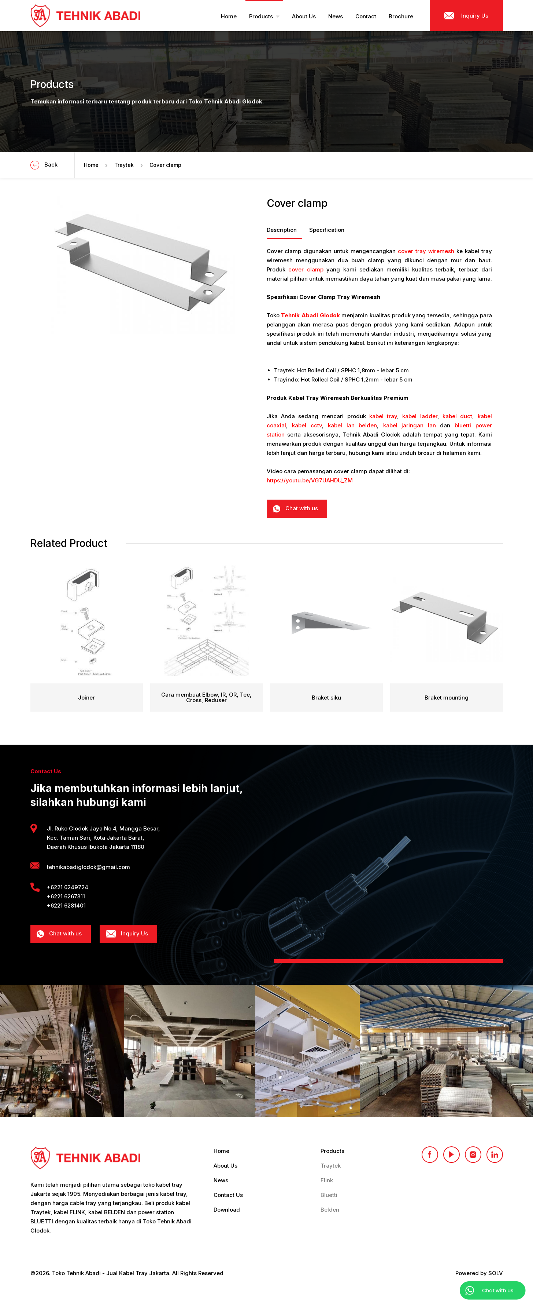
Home (91, 165)
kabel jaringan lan (409, 425)
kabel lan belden (352, 425)
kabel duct (457, 416)
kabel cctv (307, 425)
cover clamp (305, 269)
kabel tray (383, 416)
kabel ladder (419, 416)
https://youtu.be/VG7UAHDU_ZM (310, 480)
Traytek (124, 165)
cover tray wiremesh (426, 251)
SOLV (495, 1273)
